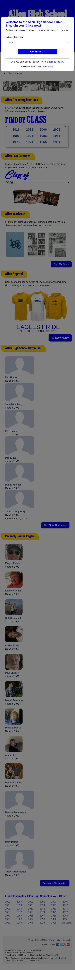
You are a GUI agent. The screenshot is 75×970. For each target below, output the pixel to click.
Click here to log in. (53, 61)
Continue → (37, 51)
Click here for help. (45, 66)
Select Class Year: (15, 37)
